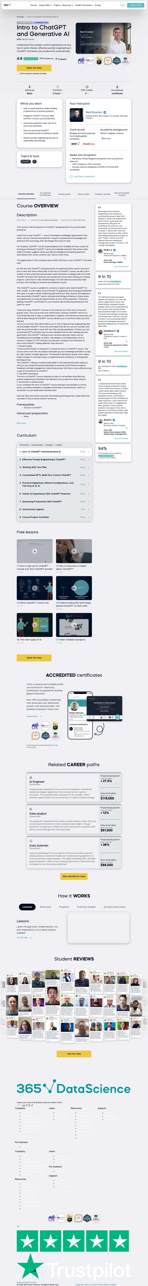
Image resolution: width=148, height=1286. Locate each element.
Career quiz (84, 1119)
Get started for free (74, 876)
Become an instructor (33, 1129)
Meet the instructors (33, 1125)
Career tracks (63, 1116)
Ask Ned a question (82, 176)
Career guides (85, 1122)
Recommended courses (121, 194)
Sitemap (80, 1285)
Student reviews (102, 194)
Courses (33, 5)
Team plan (27, 1147)
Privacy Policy (103, 1285)
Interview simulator (88, 1116)
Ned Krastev (28, 39)
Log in (122, 5)
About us (27, 1113)
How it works (83, 194)
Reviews (26, 1116)
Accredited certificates (45, 194)
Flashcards (83, 1125)
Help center (111, 1116)
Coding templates (87, 1135)
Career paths (64, 194)
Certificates (62, 1119)
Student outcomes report (35, 1122)
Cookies (113, 1285)
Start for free (34, 68)
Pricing (97, 5)
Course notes (85, 1129)
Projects (57, 5)
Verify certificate (114, 1119)
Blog (80, 1138)
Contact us (111, 1113)
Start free (135, 5)
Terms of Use (90, 1285)
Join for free (74, 1054)
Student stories (30, 1119)
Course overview (26, 194)
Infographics (84, 1132)
